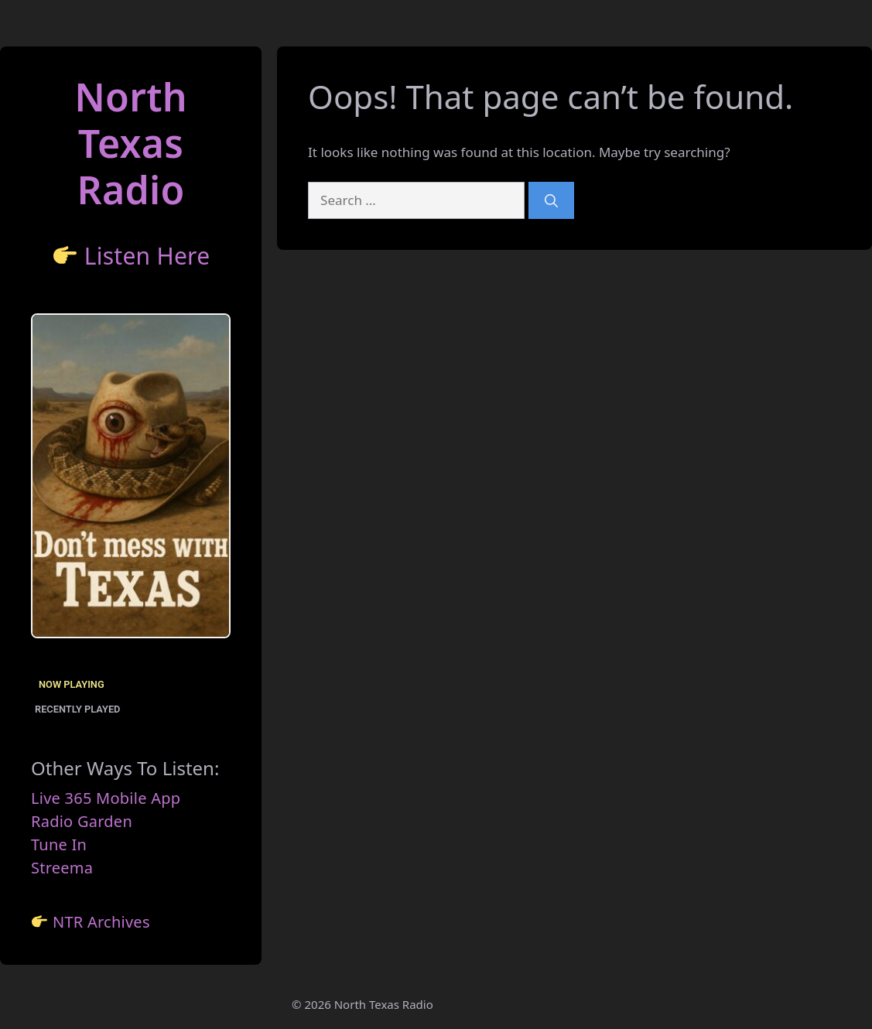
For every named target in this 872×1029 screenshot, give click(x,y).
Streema (62, 867)
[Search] (551, 200)
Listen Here (147, 256)
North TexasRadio (130, 143)
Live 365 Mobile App (105, 798)
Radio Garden (81, 821)
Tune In (59, 844)
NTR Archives (101, 921)
